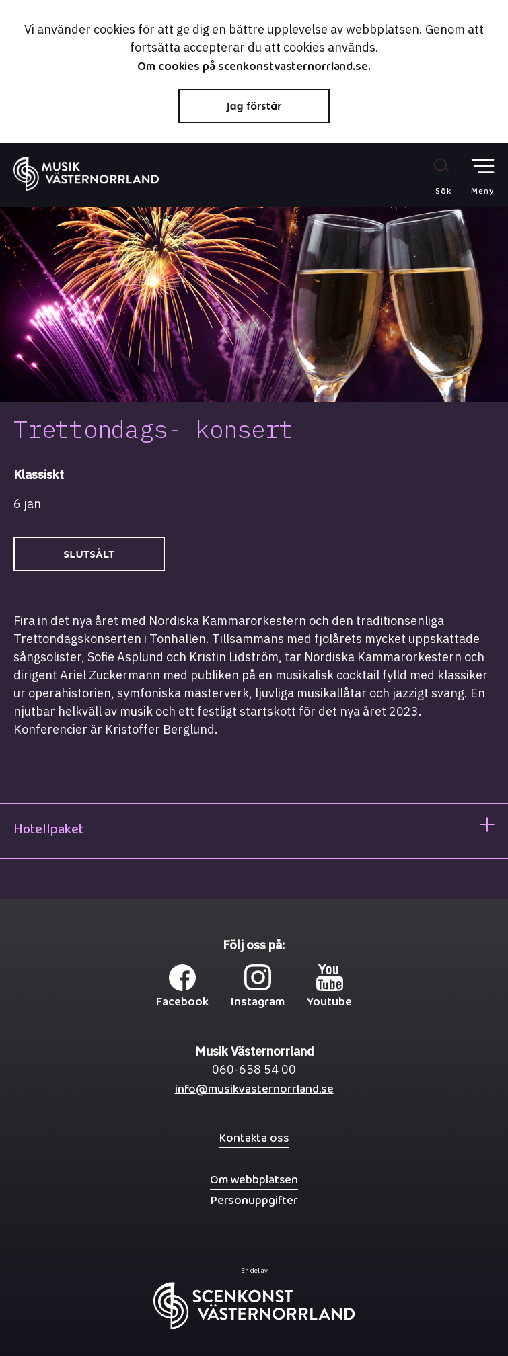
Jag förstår (254, 105)
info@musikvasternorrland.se (254, 1092)
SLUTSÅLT (89, 554)
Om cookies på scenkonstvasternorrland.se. (254, 67)
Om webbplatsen (254, 1179)
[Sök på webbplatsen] (429, 176)
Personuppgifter (254, 1200)
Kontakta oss (254, 1138)
